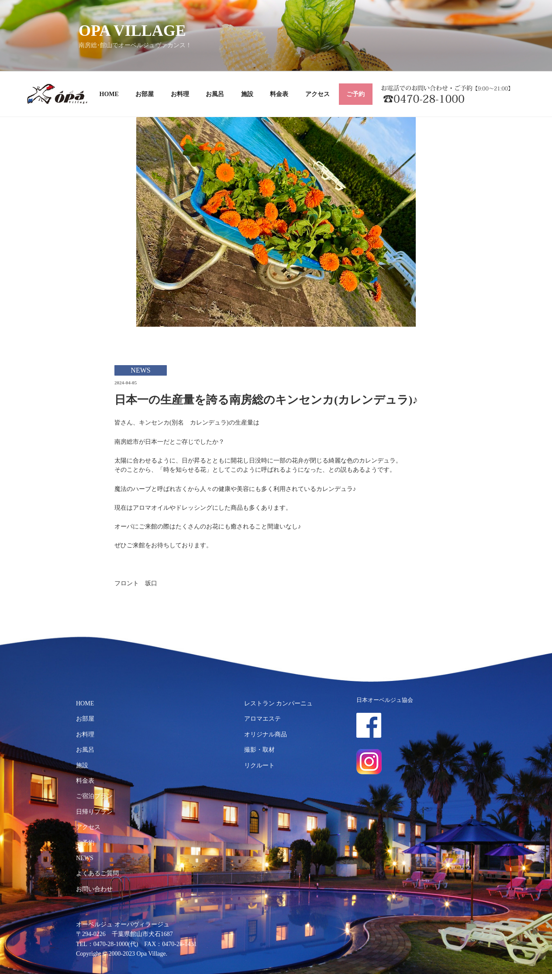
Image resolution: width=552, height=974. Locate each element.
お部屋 (144, 94)
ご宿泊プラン (94, 796)
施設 (247, 94)
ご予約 (355, 94)
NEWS (84, 858)
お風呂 (215, 94)
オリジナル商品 (265, 734)
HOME (109, 94)
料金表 (279, 94)
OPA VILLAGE (132, 30)
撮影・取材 (259, 749)
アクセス (317, 94)
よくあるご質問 (97, 873)
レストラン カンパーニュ (278, 703)
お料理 (180, 94)
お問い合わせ (94, 889)
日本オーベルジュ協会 (384, 700)
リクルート (259, 765)
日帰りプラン (94, 811)
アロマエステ (262, 718)
